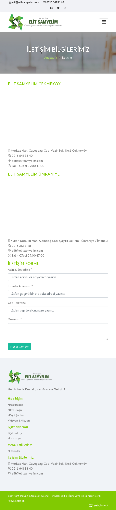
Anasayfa (50, 57)
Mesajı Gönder (19, 346)
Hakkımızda (15, 404)
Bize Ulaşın (15, 410)
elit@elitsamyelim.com (24, 2)
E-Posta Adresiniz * (20, 286)
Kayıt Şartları (16, 415)
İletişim (67, 57)
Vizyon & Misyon (19, 420)
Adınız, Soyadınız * (20, 269)
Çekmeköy (15, 433)
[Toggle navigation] (103, 21)
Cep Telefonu (17, 303)
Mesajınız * (15, 319)
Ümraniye (14, 438)
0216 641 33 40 (53, 2)
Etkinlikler (14, 451)
